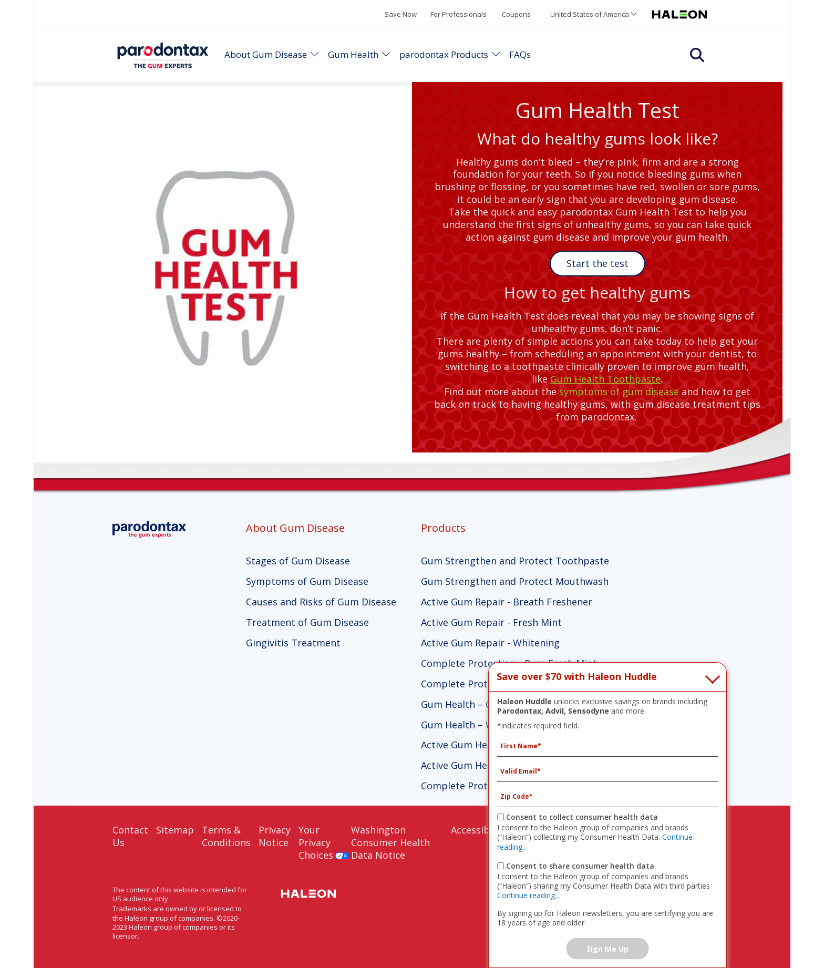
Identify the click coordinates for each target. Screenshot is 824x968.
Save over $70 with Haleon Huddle (577, 677)
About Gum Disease (265, 54)
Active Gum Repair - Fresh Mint (491, 622)
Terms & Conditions (226, 836)
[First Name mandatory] (607, 746)
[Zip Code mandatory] (607, 796)
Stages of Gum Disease (298, 560)
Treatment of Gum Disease (307, 622)
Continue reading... (528, 895)
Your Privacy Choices (315, 842)
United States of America (589, 14)
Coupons (516, 14)
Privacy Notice (275, 836)
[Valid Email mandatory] (607, 771)
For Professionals (458, 14)
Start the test (597, 263)
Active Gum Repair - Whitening (490, 642)
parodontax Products (443, 54)
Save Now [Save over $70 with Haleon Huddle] (401, 14)
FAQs (520, 54)
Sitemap (175, 829)
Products (443, 528)
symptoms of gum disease (619, 391)
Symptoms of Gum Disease (307, 581)
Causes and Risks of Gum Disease (321, 601)
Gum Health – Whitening (476, 724)
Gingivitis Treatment (293, 642)
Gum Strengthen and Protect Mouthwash (515, 581)
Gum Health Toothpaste (605, 379)
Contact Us (130, 836)
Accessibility (479, 829)
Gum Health (353, 54)
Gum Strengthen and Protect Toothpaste (515, 560)
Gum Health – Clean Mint (477, 704)
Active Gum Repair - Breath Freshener (506, 601)
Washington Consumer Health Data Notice (390, 842)
